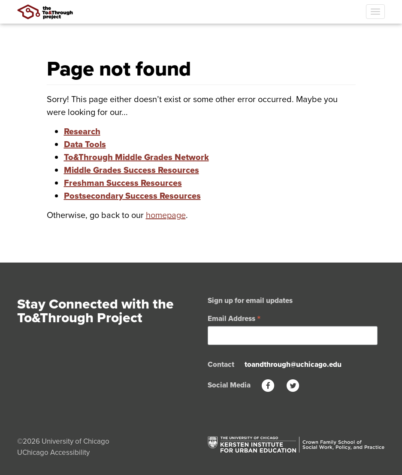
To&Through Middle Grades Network (136, 157)
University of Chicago (75, 441)
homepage (166, 215)
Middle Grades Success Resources (131, 169)
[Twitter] (293, 385)
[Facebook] (268, 385)
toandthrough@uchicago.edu (293, 364)
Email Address (234, 318)
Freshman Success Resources (123, 182)
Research (82, 131)
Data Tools (85, 144)
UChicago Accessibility (53, 452)
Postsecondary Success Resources (132, 195)
